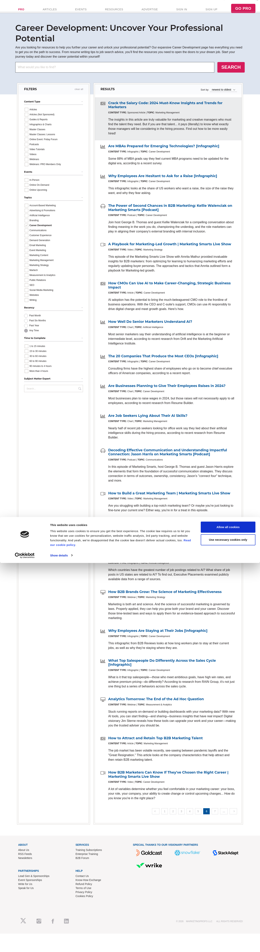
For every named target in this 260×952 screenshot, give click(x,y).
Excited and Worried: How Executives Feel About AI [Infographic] (166, 533)
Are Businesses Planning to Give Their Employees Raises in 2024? (167, 396)
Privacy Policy (84, 902)
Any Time (34, 340)
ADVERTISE (149, 14)
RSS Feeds (25, 863)
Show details (59, 944)
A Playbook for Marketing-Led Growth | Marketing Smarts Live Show (169, 254)
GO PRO (243, 13)
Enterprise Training (87, 863)
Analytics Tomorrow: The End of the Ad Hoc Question (156, 709)
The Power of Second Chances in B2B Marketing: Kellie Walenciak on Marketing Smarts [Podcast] (170, 217)
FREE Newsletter (206, 4)
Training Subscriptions (89, 859)
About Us (23, 859)
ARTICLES (50, 14)
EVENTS (81, 14)
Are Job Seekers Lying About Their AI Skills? (147, 426)
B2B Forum (82, 867)
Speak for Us (26, 898)
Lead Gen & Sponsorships (33, 885)
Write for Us (25, 894)
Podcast (236, 4)
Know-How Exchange (88, 889)
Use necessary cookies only (228, 928)
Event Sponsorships (30, 889)
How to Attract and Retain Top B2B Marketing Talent (155, 748)
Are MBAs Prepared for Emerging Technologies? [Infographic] (163, 156)
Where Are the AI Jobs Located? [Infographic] (149, 567)
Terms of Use (83, 898)
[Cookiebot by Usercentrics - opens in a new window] (24, 944)
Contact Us (82, 885)
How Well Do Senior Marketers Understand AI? (150, 332)
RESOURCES (114, 14)
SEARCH (231, 77)
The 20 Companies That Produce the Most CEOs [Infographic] (163, 366)
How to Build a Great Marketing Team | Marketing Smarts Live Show (169, 503)
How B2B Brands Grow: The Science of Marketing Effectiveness (165, 601)
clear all (79, 99)
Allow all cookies (228, 916)
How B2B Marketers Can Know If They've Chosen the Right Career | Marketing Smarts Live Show (168, 784)
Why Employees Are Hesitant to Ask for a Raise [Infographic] (162, 186)
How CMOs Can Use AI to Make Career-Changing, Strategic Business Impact (169, 295)
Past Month (35, 325)
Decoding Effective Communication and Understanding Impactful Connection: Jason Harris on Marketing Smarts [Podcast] (167, 462)
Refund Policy (84, 894)
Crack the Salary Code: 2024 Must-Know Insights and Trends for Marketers (165, 115)
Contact (248, 4)
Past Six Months (37, 330)
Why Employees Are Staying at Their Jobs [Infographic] (157, 641)
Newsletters (25, 867)
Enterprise (223, 4)
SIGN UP (211, 14)
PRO (21, 14)
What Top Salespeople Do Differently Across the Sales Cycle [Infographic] (162, 672)
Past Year (34, 335)
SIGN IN (181, 14)
